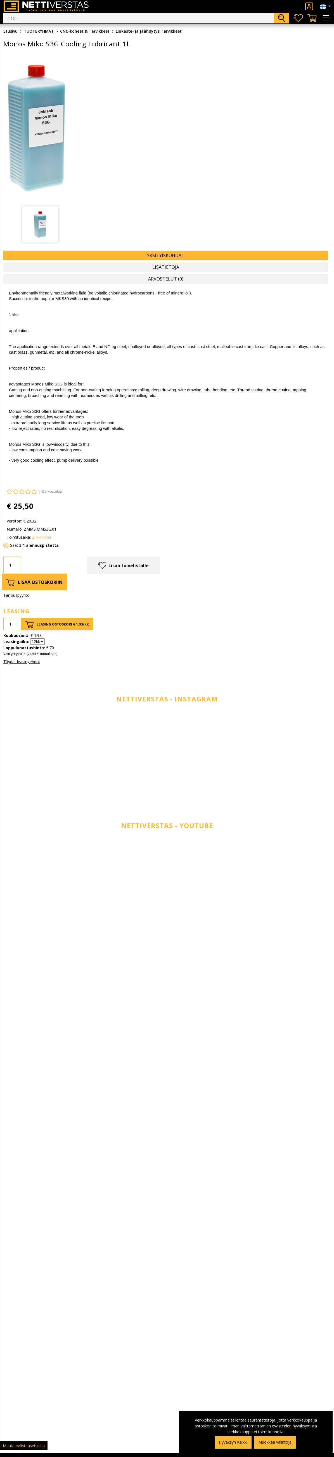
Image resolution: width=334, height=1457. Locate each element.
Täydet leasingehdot (21, 661)
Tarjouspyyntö (16, 595)
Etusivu (10, 31)
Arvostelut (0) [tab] (165, 279)
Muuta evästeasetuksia (24, 1445)
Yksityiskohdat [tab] (165, 255)
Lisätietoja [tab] (165, 267)
